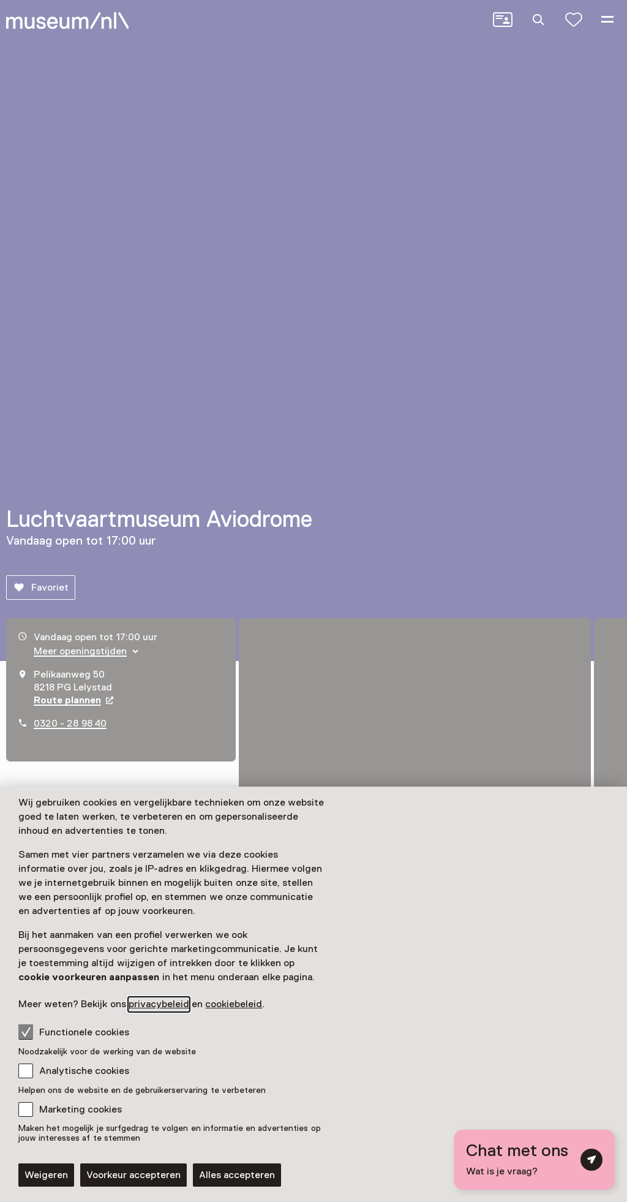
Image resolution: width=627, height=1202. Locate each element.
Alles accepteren (237, 1175)
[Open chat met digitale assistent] (534, 1160)
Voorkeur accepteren (133, 1175)
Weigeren (46, 1175)
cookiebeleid (233, 1004)
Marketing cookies (80, 1109)
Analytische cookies (84, 1070)
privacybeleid (159, 1004)
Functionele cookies (73, 1031)
